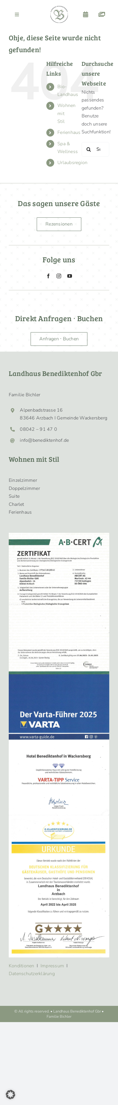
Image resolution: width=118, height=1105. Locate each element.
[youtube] (69, 276)
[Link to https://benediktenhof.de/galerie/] (101, 14)
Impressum (52, 966)
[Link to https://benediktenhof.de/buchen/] (85, 14)
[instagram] (59, 276)
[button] (10, 1094)
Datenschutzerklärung (32, 973)
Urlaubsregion (72, 162)
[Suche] (89, 149)
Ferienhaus (68, 132)
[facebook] (48, 276)
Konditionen (21, 966)
